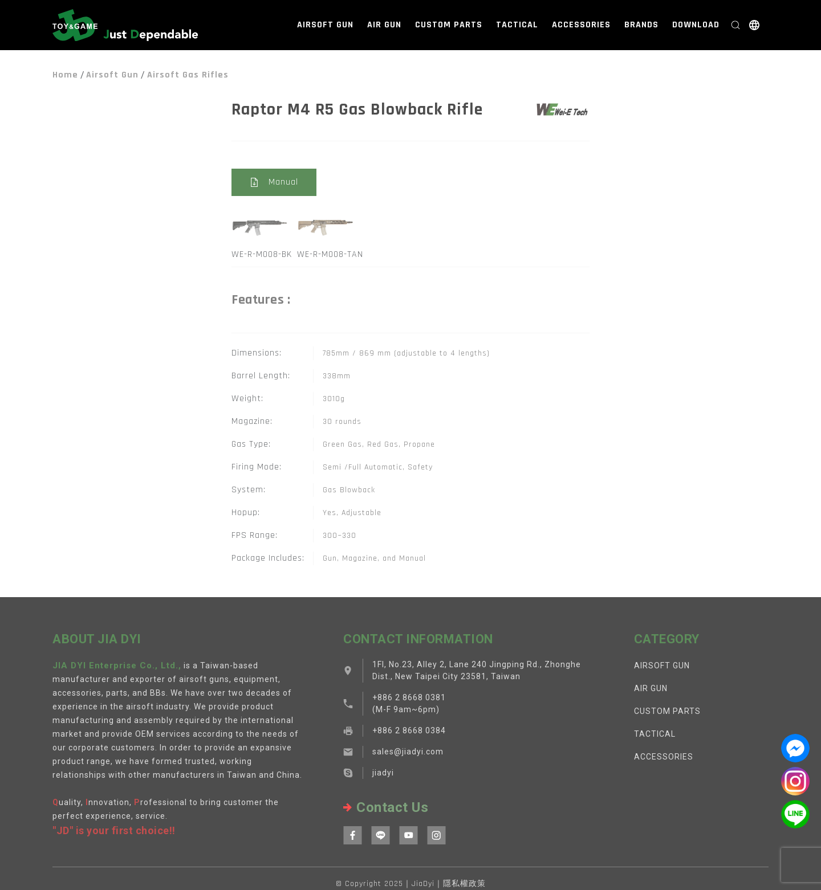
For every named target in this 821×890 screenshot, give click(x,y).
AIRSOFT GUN (325, 25)
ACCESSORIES (581, 25)
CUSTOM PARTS (448, 25)
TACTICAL (517, 25)
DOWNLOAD (696, 25)
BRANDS (641, 25)
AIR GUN (384, 25)
